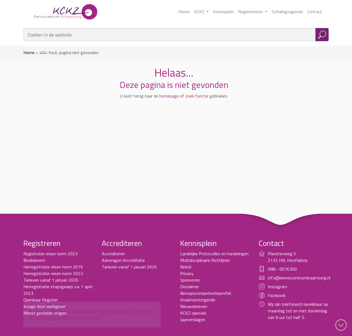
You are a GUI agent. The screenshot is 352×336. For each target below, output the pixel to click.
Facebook (276, 295)
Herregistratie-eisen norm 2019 (53, 266)
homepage (169, 96)
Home (184, 11)
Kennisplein (223, 11)
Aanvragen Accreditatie (123, 260)
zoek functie (196, 96)
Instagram (277, 286)
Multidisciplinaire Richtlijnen (205, 260)
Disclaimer (189, 286)
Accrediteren (113, 253)
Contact (314, 11)
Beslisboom (34, 260)
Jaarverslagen (192, 319)
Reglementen (251, 11)
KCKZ (199, 11)
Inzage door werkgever (44, 306)
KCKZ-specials (193, 313)
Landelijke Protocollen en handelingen (214, 253)
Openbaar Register (40, 299)
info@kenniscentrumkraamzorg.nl (299, 277)
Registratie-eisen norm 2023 (50, 253)
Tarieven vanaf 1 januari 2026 (50, 280)
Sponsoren (190, 280)
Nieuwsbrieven (193, 306)
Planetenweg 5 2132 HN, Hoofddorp (287, 256)
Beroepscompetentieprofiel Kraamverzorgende (205, 296)
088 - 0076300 (282, 269)
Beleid (185, 266)
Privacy (187, 273)
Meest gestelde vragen (45, 313)
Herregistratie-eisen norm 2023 (53, 273)
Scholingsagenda (287, 11)
